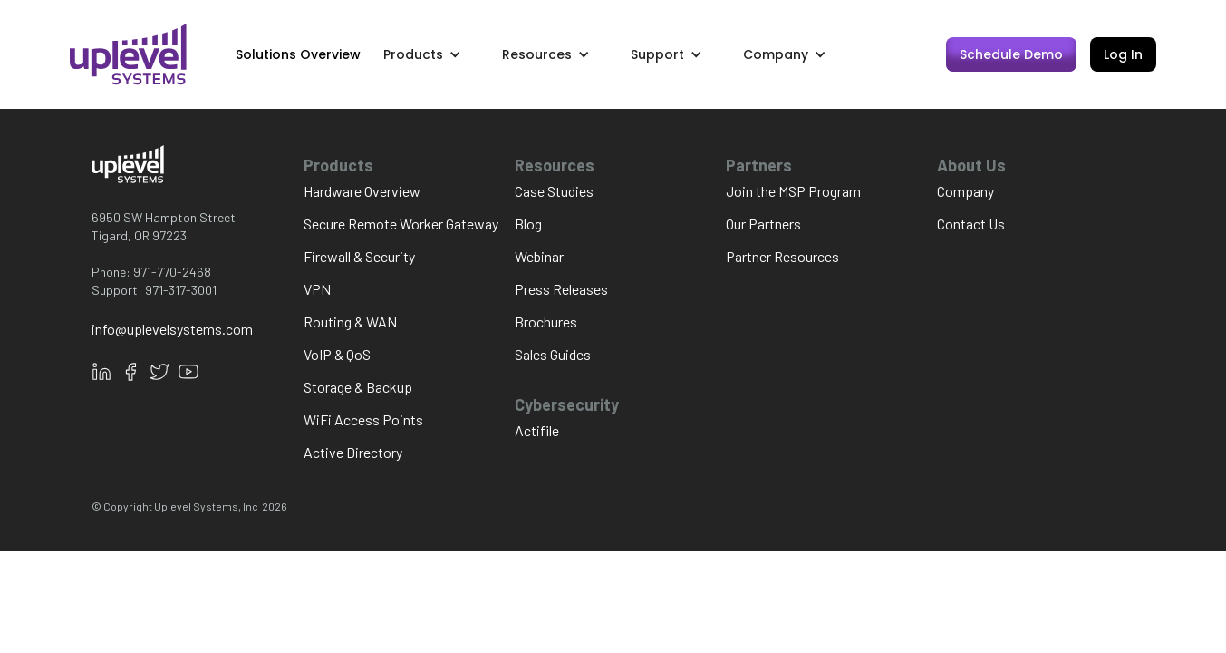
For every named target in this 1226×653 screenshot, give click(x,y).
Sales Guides (553, 354)
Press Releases (561, 288)
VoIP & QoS (337, 354)
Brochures (546, 321)
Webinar (539, 256)
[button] (431, 54)
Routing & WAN (350, 321)
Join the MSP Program (793, 191)
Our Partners (763, 223)
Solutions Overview (298, 54)
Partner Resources (782, 256)
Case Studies (554, 191)
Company (965, 191)
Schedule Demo (1011, 54)
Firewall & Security (359, 256)
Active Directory (353, 452)
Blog (528, 223)
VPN (317, 288)
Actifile (537, 430)
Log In (1123, 54)
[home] (128, 54)
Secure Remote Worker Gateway (401, 223)
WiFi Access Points (363, 419)
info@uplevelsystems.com (172, 328)
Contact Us (971, 223)
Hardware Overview (362, 191)
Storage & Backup (358, 386)
